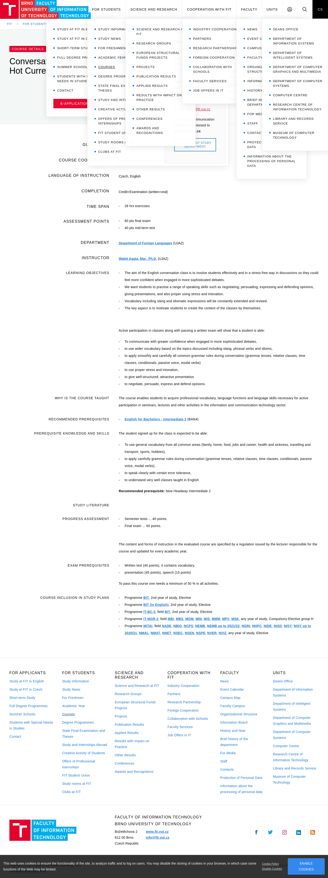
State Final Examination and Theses (83, 733)
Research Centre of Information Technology (290, 757)
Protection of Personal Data (241, 778)
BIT (146, 598)
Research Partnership (184, 702)
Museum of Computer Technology (289, 779)
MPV (225, 619)
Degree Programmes (78, 722)
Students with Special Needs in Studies (31, 725)
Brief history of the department (234, 742)
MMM (216, 619)
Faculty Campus (232, 706)
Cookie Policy (270, 864)
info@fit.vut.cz (157, 837)
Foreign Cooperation (183, 710)
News (224, 681)
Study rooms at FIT (76, 783)
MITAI (147, 626)
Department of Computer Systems (292, 735)
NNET (166, 633)
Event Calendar (232, 689)
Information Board (234, 722)
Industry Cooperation (183, 686)
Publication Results (129, 724)
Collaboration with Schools (187, 719)
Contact (15, 736)
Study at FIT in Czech (25, 689)
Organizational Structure (238, 714)
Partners (173, 694)
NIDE (268, 626)
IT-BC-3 (149, 612)
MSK (235, 619)
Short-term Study (22, 698)
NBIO (177, 626)
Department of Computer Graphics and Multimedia (292, 720)
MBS (179, 619)
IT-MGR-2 (150, 619)
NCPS (188, 626)
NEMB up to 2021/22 (223, 626)
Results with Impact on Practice (132, 744)
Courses (68, 714)
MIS (207, 619)
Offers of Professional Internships (78, 764)
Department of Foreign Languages (145, 243)
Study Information (75, 681)
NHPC (257, 626)
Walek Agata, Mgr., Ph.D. (138, 145)
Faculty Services (180, 727)
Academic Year (73, 706)
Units (272, 9)
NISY (288, 626)
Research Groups (128, 694)
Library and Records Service (294, 768)
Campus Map (230, 698)
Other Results (125, 755)
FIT (9, 24)
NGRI (246, 626)
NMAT (155, 633)
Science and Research (153, 9)
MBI (171, 619)
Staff (223, 761)
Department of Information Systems (293, 692)
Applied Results (126, 733)
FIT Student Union (76, 775)
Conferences (124, 763)
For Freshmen (72, 698)
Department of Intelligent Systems (292, 706)
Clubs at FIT (71, 792)
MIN (199, 619)
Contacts (227, 769)
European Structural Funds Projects (135, 705)
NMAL (144, 633)
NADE (166, 626)
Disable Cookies (272, 868)
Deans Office (283, 681)
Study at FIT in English (26, 681)
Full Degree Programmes (28, 706)
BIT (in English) (156, 605)
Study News (71, 689)
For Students (106, 9)
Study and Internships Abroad (84, 745)
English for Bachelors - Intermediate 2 (155, 419)
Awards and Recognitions (134, 771)
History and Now (232, 731)
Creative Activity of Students (83, 753)
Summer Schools (22, 714)
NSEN (189, 633)
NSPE (200, 633)
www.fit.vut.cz (157, 832)
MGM (189, 619)
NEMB (200, 626)
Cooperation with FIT (209, 9)
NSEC (178, 633)
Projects (121, 716)
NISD (278, 626)
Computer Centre (286, 746)
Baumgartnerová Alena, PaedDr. (144, 161)
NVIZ (222, 633)
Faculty (249, 9)
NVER (212, 633)
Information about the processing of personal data (241, 789)
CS (320, 9)
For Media (228, 753)
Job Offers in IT (179, 735)
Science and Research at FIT (137, 686)
